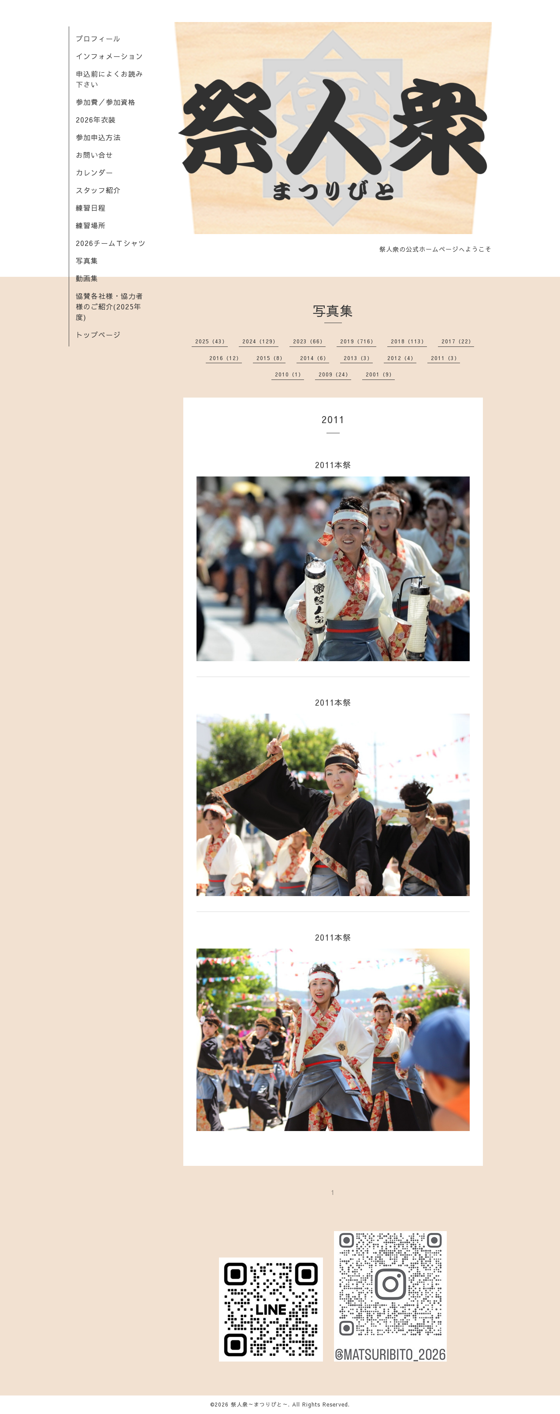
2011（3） (445, 357)
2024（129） (260, 341)
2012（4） (401, 357)
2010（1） (289, 374)
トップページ (98, 334)
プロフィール (98, 38)
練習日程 (91, 207)
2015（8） (271, 357)
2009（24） (335, 374)
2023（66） (309, 341)
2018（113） (409, 341)
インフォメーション (109, 56)
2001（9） (380, 374)
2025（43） (211, 341)
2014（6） (314, 357)
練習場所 (91, 225)
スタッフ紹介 (98, 190)
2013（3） (358, 357)
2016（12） (225, 357)
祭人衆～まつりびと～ (259, 1404)
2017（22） (457, 341)
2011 (333, 419)
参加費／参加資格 (106, 102)
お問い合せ (94, 155)
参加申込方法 (98, 137)
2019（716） (358, 341)
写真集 (87, 260)
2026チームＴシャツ (111, 243)
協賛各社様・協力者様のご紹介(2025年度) (109, 306)
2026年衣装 (96, 119)
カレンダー (94, 172)
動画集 (87, 278)
